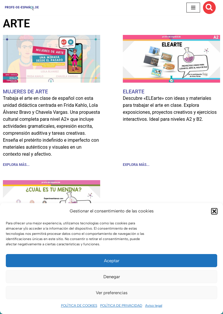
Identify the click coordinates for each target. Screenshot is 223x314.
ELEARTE (133, 91)
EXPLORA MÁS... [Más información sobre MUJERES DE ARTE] (16, 165)
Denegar (111, 276)
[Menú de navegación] (193, 8)
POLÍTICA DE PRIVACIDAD (121, 306)
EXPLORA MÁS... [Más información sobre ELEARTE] (136, 165)
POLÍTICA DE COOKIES (79, 306)
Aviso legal (153, 306)
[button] (214, 211)
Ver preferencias (111, 292)
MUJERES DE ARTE (25, 91)
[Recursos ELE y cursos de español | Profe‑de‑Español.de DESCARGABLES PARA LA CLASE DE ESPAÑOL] (21, 7)
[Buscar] (209, 7)
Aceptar (111, 260)
